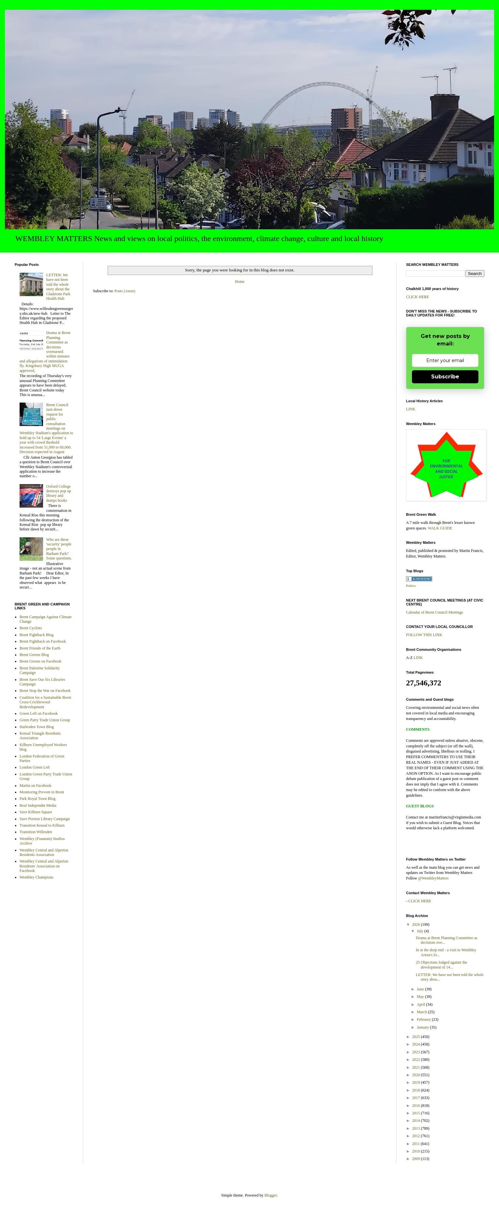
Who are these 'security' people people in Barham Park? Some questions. (59, 549)
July (420, 931)
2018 (416, 1090)
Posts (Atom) (124, 291)
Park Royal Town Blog (37, 798)
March (422, 1012)
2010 (416, 1151)
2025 (416, 1036)
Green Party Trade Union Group (45, 720)
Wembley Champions (36, 877)
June (421, 989)
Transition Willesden (36, 832)
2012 (416, 1136)
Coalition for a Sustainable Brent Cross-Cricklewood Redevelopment (45, 702)
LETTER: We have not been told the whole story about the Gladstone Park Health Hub (58, 287)
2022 (416, 1059)
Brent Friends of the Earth (40, 648)
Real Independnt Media (38, 805)
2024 (416, 1044)
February (424, 1019)
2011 (416, 1143)
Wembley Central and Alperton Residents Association (44, 852)
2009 (416, 1158)
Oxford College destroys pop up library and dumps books (58, 493)
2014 (416, 1120)
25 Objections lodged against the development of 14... (441, 964)
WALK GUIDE (440, 528)
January (423, 1027)
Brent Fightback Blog (36, 635)
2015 (416, 1113)
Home (239, 281)
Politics (411, 586)
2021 (416, 1067)
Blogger (271, 1195)
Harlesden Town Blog (37, 727)
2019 (416, 1082)
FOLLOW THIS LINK (424, 635)
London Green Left (35, 767)
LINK (411, 409)
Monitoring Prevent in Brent (42, 792)
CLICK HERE (417, 297)
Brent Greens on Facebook (40, 661)
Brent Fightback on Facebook (43, 641)
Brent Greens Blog (34, 654)
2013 (416, 1128)
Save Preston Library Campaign (45, 819)
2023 (416, 1052)
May (421, 996)
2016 (416, 1105)
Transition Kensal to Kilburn (42, 825)
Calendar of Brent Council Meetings (434, 612)
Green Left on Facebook (39, 713)
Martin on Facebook (35, 785)
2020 (416, 1075)
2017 (416, 1097)
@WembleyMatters (433, 878)
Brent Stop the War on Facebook (45, 690)
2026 (416, 924)
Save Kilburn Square (36, 812)
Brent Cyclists (31, 628)
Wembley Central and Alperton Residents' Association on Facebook (44, 866)
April (421, 1004)
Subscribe (445, 377)
